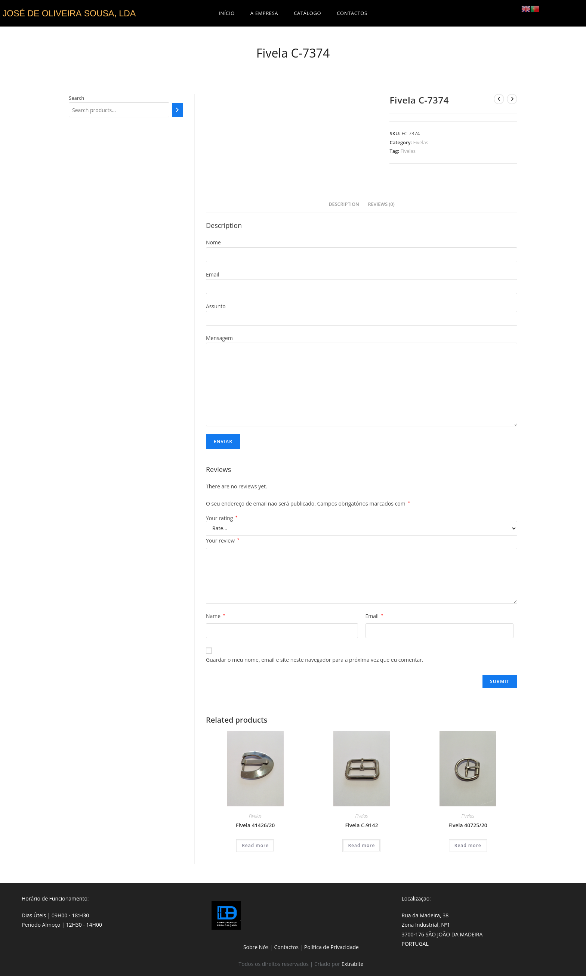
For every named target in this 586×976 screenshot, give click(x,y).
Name (215, 616)
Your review (222, 540)
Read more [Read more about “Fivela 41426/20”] (255, 845)
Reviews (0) (381, 204)
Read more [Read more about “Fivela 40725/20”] (467, 845)
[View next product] (512, 99)
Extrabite (353, 963)
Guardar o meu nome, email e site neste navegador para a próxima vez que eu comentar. (314, 659)
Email (374, 616)
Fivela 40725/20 (467, 825)
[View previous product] (499, 99)
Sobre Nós (256, 947)
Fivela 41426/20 (255, 825)
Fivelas (421, 142)
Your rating (222, 518)
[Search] (177, 109)
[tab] (344, 204)
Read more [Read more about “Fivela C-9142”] (361, 845)
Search (76, 98)
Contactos (286, 947)
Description (344, 204)
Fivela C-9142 (361, 825)
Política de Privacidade (331, 947)
